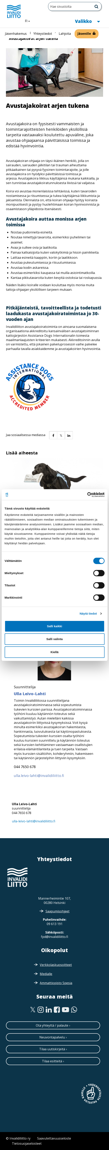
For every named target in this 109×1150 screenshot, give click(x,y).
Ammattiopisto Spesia (56, 983)
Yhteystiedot (42, 33)
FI (29, 20)
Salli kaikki (54, 626)
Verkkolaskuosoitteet (56, 965)
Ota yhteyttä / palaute (52, 1025)
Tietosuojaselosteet (27, 1143)
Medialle (46, 974)
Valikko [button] (87, 21)
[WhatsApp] (74, 1010)
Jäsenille (84, 33)
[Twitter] (33, 1010)
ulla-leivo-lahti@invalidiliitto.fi (33, 821)
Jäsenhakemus (16, 33)
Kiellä (54, 652)
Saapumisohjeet (57, 911)
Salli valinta (54, 639)
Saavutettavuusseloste (54, 1138)
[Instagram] (41, 1010)
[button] (53, 435)
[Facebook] (57, 1010)
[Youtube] (65, 1010)
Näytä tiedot (88, 613)
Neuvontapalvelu (52, 1037)
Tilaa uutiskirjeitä (52, 1049)
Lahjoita (65, 33)
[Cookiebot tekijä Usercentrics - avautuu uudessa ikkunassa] (87, 494)
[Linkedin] (49, 1010)
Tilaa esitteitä (52, 1061)
